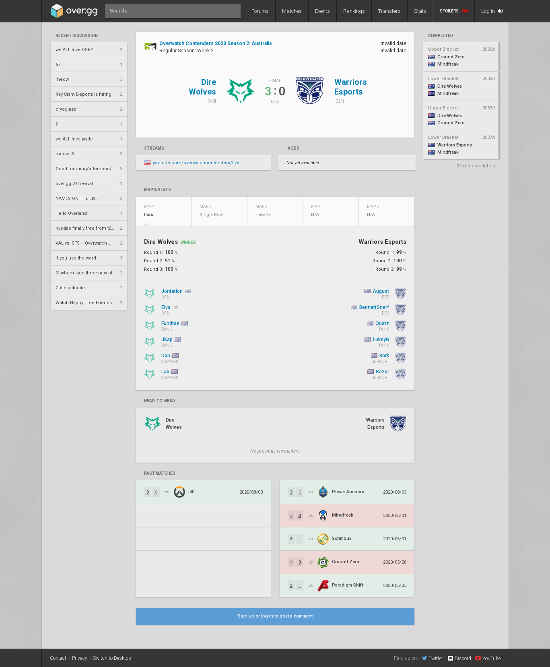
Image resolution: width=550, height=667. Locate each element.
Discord (459, 658)
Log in (492, 11)
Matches (292, 11)
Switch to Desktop (112, 658)
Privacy (79, 658)
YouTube (488, 658)
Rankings (354, 11)
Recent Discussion (77, 36)
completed (440, 36)
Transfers (389, 11)
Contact (58, 658)
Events (322, 11)
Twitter (432, 658)
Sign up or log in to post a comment (275, 616)
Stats (420, 11)
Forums (260, 11)
